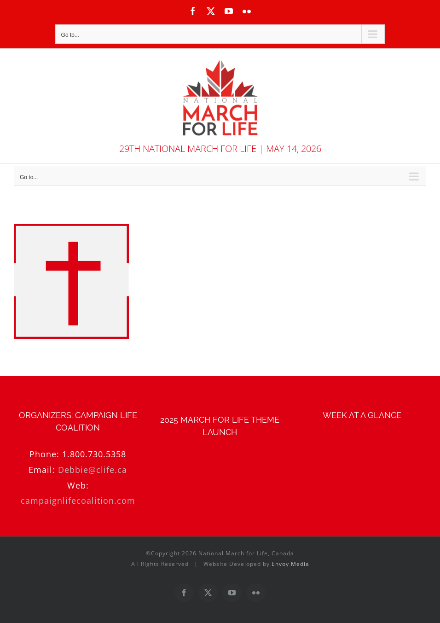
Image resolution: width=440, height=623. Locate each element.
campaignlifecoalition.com (78, 500)
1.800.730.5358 (94, 454)
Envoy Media (290, 564)
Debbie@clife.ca (92, 469)
